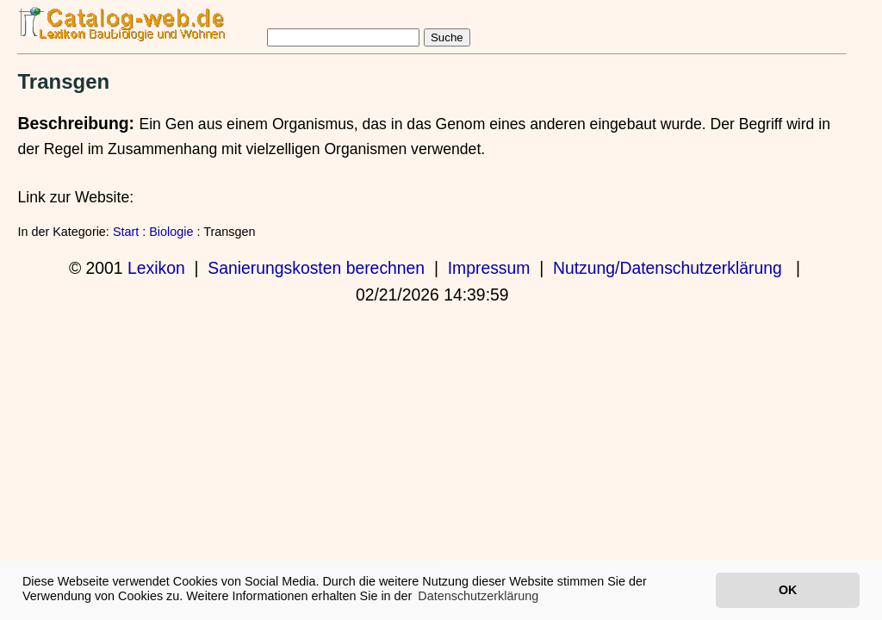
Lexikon (156, 267)
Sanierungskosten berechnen (316, 267)
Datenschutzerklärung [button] (478, 596)
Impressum (489, 267)
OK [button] (788, 590)
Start (126, 232)
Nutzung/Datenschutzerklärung (667, 267)
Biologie (171, 232)
